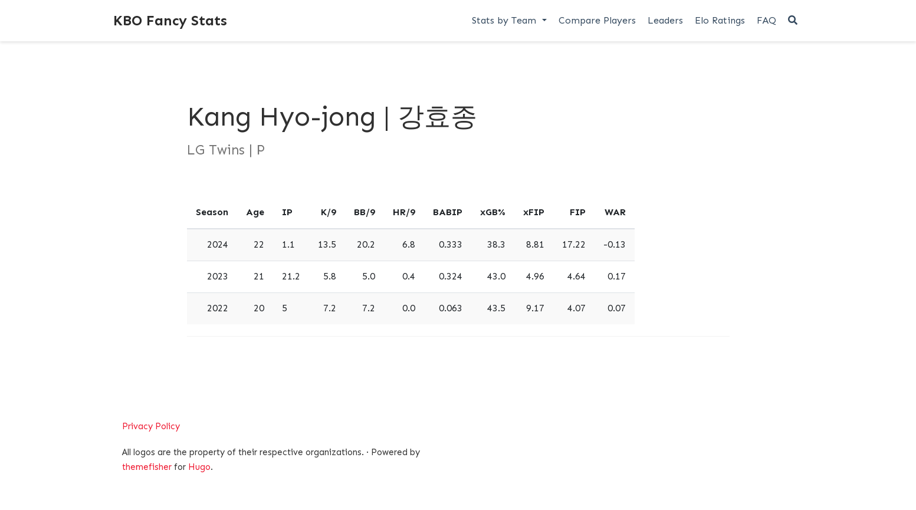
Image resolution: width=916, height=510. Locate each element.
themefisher (147, 467)
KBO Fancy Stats (170, 20)
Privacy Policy (151, 426)
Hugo (199, 467)
